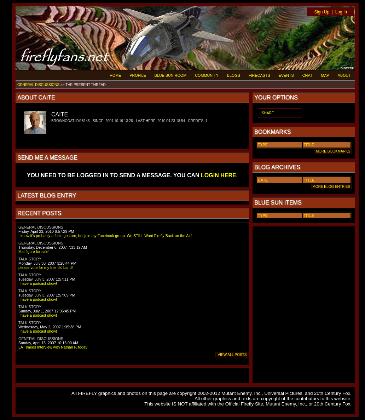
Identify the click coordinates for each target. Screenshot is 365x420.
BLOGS (233, 75)
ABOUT (344, 75)
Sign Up (321, 12)
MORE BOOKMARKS (333, 151)
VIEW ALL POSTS (232, 355)
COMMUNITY (207, 75)
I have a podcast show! (37, 283)
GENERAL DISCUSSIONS (38, 85)
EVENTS (286, 75)
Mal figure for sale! (34, 251)
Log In (341, 12)
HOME (115, 75)
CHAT (307, 75)
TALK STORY (29, 259)
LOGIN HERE (218, 175)
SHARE (268, 113)
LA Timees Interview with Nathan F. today (52, 347)
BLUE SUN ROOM (171, 75)
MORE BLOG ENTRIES (331, 187)
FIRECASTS (259, 75)
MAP (325, 75)
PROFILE (137, 75)
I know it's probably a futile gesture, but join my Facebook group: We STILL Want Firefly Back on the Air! (105, 236)
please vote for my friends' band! (45, 267)
